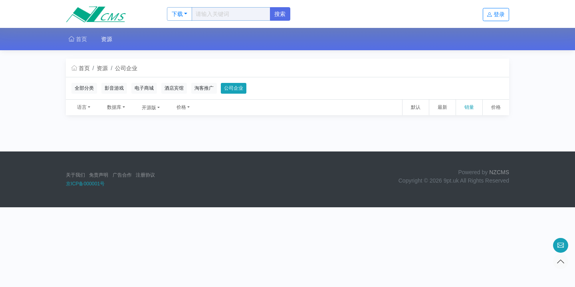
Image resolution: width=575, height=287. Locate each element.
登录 (496, 14)
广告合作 (122, 175)
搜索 (280, 14)
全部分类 (84, 88)
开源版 (149, 107)
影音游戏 (114, 88)
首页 (78, 39)
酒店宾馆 (174, 88)
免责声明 (98, 175)
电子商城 (144, 88)
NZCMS (499, 172)
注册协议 (145, 175)
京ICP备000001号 (85, 184)
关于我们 (75, 175)
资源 (106, 39)
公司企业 (126, 68)
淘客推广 (204, 88)
